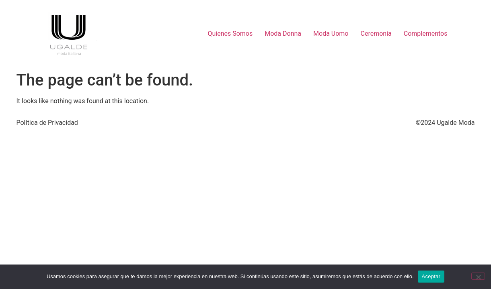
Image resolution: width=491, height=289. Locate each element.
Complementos (426, 33)
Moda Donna (283, 33)
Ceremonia (376, 33)
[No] (478, 276)
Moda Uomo (330, 33)
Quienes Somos (230, 33)
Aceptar (431, 276)
